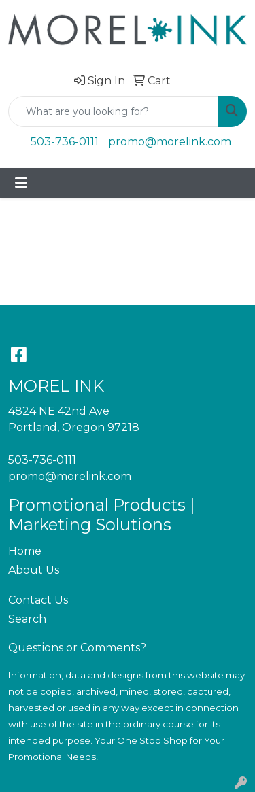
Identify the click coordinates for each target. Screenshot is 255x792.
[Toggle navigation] (21, 182)
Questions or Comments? (77, 647)
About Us (33, 570)
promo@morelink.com (169, 141)
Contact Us (38, 599)
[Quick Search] (113, 111)
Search (27, 619)
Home (24, 551)
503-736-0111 (65, 141)
